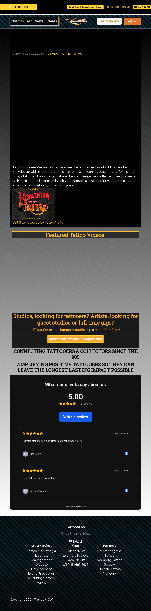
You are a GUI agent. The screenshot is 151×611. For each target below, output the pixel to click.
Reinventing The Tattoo (64, 53)
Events (51, 21)
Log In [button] (131, 21)
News (39, 21)
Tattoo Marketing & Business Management (41, 555)
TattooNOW (75, 551)
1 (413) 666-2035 (75, 564)
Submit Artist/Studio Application (75, 339)
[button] (109, 21)
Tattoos (18, 21)
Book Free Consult (121, 6)
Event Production (41, 573)
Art (29, 21)
